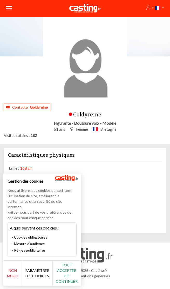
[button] (149, 8)
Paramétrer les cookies (37, 273)
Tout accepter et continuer (67, 273)
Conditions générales (92, 276)
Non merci (12, 273)
